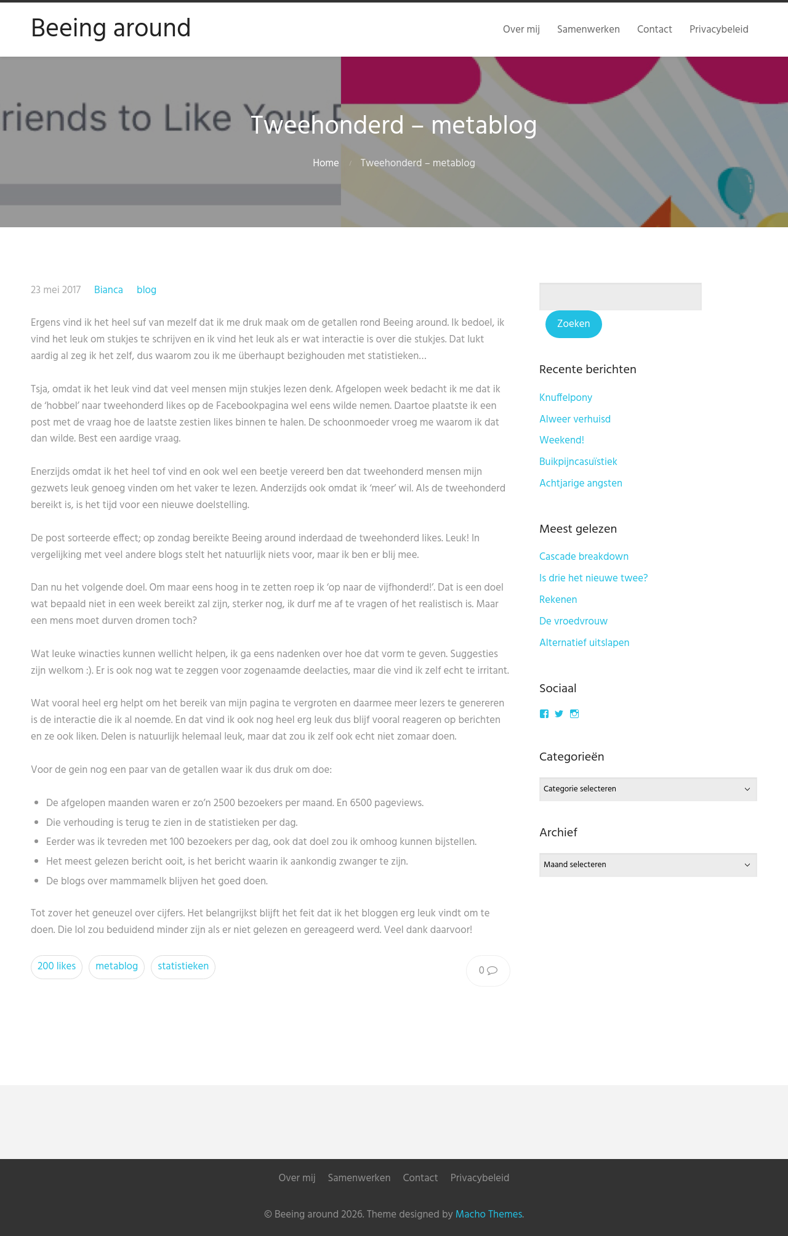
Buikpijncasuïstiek (578, 462)
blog (146, 290)
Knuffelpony (565, 398)
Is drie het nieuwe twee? (593, 578)
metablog (116, 966)
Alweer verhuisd (575, 419)
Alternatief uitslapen (584, 643)
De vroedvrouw (573, 621)
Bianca (108, 290)
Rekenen (558, 600)
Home (326, 163)
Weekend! (561, 440)
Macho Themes (489, 1214)
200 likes (57, 966)
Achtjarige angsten (580, 483)
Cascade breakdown (584, 557)
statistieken (183, 966)
